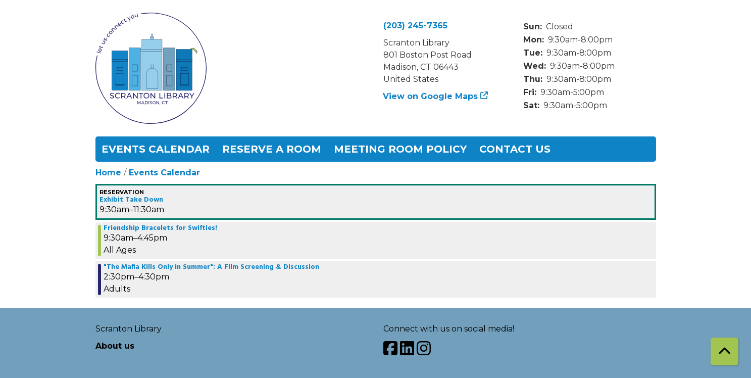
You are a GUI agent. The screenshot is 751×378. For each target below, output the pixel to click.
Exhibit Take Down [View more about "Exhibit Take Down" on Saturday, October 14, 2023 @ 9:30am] (131, 200)
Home (108, 172)
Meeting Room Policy (400, 149)
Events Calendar (156, 149)
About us (114, 346)
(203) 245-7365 (415, 25)
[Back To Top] (724, 351)
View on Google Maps (430, 96)
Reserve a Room (271, 149)
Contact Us (514, 149)
